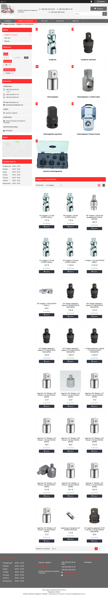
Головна (7, 21)
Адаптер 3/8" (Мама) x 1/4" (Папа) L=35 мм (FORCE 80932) (70, 395)
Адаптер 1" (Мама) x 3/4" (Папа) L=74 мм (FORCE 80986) (94, 485)
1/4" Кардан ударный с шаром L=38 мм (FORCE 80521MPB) (70, 305)
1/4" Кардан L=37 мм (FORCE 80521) (46, 216)
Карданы (52, 60)
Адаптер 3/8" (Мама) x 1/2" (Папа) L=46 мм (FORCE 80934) (94, 395)
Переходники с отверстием (88, 97)
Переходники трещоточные (88, 134)
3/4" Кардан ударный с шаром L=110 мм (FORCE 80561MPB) (70, 350)
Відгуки (75, 21)
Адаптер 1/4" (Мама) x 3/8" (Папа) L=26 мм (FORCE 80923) (46, 395)
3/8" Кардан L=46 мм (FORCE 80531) (70, 216)
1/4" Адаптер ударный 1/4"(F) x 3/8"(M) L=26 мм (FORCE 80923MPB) (94, 529)
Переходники (52, 97)
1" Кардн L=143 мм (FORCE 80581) (94, 261)
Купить (48, 227)
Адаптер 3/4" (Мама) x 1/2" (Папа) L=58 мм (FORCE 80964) (46, 485)
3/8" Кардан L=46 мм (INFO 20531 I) (46, 304)
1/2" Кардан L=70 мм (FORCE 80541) (46, 261)
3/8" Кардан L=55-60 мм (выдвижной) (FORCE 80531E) (94, 217)
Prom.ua (63, 590)
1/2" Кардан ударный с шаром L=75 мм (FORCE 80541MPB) (46, 350)
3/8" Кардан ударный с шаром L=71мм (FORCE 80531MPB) (94, 305)
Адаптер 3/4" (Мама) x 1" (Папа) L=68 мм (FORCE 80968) (70, 485)
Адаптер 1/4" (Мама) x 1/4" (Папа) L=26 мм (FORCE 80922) (46, 529)
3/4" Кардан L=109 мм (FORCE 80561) (70, 261)
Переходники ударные (52, 134)
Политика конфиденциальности (75, 594)
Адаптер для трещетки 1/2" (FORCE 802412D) (70, 529)
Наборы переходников (52, 171)
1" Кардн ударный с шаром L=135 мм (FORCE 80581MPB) (94, 350)
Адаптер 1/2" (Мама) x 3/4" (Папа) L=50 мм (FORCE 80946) (94, 440)
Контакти (60, 21)
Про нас (44, 21)
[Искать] (104, 14)
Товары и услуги (9, 24)
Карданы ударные (88, 60)
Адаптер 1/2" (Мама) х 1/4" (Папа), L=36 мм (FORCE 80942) (46, 440)
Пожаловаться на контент (56, 594)
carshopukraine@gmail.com (14, 105)
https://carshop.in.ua (12, 102)
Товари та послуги (25, 21)
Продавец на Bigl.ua (54, 592)
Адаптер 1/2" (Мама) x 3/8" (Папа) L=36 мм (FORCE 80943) (70, 440)
